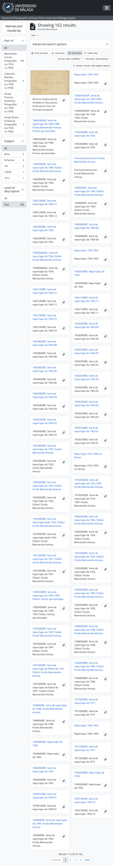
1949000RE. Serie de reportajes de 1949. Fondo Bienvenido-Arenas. (50, 823)
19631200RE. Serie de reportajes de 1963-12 (45, 291)
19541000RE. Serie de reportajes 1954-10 (86, 800)
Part (14, 205)
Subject (9, 141)
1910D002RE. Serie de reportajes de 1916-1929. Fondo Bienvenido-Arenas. (88, 483)
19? (14, 166)
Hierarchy (58, 53)
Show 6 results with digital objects (91, 65)
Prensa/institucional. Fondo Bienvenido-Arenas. (89, 160)
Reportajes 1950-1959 (86, 250)
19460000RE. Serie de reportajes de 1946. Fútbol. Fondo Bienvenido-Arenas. (89, 666)
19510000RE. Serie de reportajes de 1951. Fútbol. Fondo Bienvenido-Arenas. (47, 559)
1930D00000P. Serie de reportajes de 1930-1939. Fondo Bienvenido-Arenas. (88, 99)
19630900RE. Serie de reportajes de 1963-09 (86, 325)
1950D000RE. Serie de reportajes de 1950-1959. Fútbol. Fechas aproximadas (48, 595)
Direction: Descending (97, 58)
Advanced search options (50, 44)
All (5, 47)
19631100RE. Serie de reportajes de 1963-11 (86, 299)
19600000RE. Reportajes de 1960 (48, 743)
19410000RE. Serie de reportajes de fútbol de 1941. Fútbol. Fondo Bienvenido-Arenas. (49, 670)
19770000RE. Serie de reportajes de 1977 (86, 701)
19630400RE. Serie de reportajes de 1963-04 (45, 395)
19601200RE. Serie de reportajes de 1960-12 (45, 202)
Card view (74, 53)
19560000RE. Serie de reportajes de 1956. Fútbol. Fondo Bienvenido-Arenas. (89, 520)
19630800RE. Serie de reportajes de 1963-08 (45, 343)
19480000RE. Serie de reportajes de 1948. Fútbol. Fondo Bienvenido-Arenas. (89, 630)
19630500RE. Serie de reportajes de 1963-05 (86, 377)
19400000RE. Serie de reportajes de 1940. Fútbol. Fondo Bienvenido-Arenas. (47, 167)
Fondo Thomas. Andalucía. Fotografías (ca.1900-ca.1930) (14, 102)
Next (87, 859)
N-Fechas (14, 160)
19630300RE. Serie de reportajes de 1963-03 (45, 421)
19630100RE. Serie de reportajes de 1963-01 (86, 429)
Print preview (39, 53)
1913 (14, 178)
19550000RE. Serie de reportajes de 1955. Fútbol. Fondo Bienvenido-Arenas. (47, 486)
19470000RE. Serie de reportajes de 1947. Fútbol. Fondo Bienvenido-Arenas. (47, 632)
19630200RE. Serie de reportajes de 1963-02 (86, 403)
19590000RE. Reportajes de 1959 (89, 774)
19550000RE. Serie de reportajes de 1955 (86, 134)
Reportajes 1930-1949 (86, 74)
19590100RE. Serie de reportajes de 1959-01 (45, 795)
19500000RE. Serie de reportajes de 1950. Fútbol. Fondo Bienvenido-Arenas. (89, 593)
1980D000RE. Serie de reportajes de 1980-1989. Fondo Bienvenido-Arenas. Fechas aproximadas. (47, 126)
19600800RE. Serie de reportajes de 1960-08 (86, 226)
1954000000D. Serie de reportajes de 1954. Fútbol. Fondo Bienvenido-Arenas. (47, 256)
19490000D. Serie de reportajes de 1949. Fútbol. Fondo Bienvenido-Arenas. (89, 191)
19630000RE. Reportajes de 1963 (89, 273)
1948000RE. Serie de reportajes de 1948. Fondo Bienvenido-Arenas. (50, 709)
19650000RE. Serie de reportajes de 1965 (44, 769)
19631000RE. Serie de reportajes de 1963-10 (45, 317)
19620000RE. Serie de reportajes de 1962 (44, 228)
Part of (8, 41)
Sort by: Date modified (69, 58)
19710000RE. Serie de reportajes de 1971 (86, 748)
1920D (14, 172)
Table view (91, 53)
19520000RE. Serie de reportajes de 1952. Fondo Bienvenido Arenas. (47, 449)
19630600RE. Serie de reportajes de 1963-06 (45, 369)
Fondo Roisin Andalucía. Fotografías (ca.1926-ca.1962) (14, 124)
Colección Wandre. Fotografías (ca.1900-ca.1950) (14, 80)
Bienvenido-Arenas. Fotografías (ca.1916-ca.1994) (14, 60)
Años (14, 154)
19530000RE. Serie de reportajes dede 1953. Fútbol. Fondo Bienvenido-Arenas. (49, 522)
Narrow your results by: (14, 28)
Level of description (12, 189)
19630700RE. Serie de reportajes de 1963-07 (86, 351)
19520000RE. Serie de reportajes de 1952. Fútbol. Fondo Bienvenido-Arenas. (89, 556)
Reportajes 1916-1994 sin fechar (88, 455)
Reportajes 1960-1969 (86, 725)
